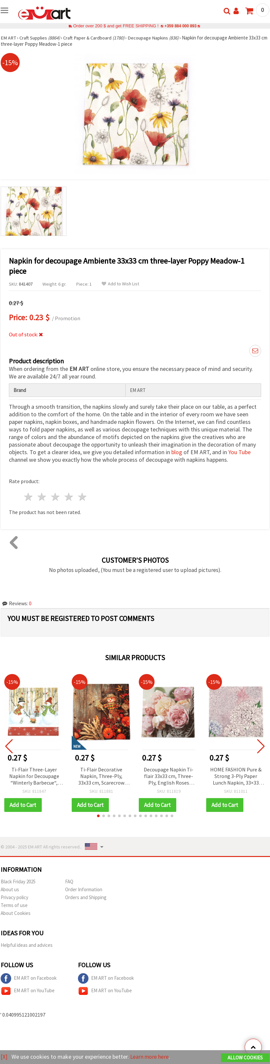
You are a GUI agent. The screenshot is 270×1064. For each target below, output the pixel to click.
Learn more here (150, 1057)
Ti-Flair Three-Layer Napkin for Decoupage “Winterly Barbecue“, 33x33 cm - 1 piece (34, 776)
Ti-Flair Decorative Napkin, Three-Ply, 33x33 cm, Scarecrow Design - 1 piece (101, 776)
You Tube (239, 452)
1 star (29, 497)
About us (10, 889)
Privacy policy (14, 897)
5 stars (82, 497)
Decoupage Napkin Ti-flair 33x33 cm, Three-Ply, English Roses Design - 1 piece (168, 776)
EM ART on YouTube (28, 991)
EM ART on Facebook (29, 978)
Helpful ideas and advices (27, 945)
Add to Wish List (120, 283)
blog (176, 452)
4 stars (69, 497)
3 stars (55, 497)
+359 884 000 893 (180, 25)
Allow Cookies (245, 1058)
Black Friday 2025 (18, 881)
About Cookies (16, 913)
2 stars (42, 497)
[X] (4, 1057)
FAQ (69, 881)
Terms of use (14, 905)
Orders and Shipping (86, 897)
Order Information (83, 889)
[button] (98, 816)
